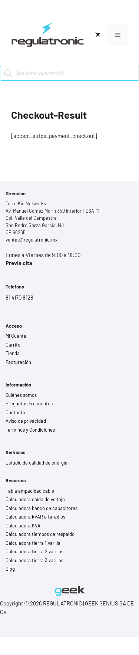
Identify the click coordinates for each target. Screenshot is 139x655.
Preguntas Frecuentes (29, 403)
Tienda (13, 353)
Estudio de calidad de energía (36, 463)
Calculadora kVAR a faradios (35, 517)
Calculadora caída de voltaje (35, 499)
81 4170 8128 (19, 297)
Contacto (15, 412)
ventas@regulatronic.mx (31, 240)
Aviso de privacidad (26, 421)
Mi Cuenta (16, 336)
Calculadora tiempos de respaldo (40, 534)
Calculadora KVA (23, 526)
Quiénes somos (21, 395)
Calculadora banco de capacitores (41, 508)
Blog (10, 569)
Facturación (18, 362)
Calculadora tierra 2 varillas (34, 551)
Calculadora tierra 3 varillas (34, 560)
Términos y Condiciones (30, 430)
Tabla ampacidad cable (30, 491)
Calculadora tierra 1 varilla (33, 543)
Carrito (13, 345)
